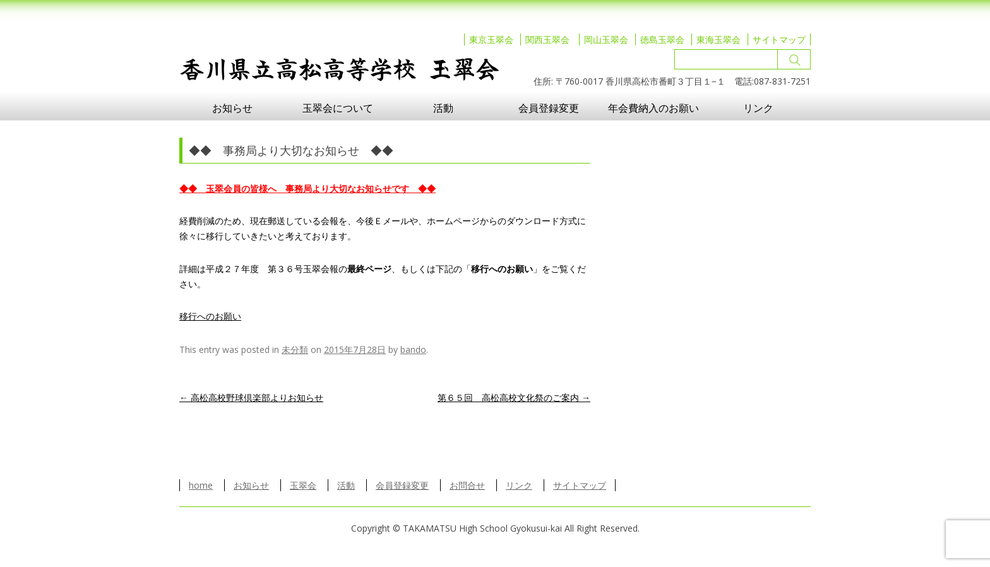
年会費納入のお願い (653, 108)
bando (413, 349)
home (201, 485)
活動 (443, 108)
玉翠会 (303, 485)
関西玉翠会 (547, 39)
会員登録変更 (548, 108)
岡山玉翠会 (606, 39)
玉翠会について (337, 108)
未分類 (295, 349)
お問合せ (467, 485)
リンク (758, 108)
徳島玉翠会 (662, 39)
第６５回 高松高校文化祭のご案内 (514, 397)
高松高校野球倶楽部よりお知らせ (251, 397)
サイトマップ (779, 39)
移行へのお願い (210, 316)
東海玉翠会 (718, 39)
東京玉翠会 (491, 39)
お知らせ (232, 108)
